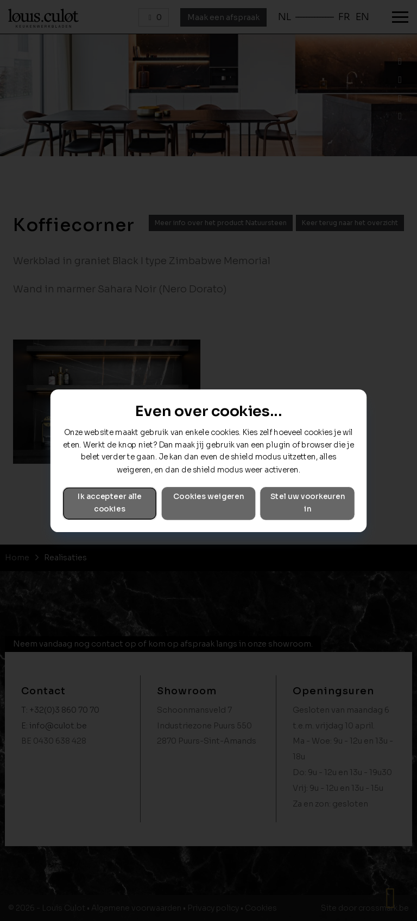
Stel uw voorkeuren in (307, 503)
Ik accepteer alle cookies (110, 503)
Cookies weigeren (208, 496)
